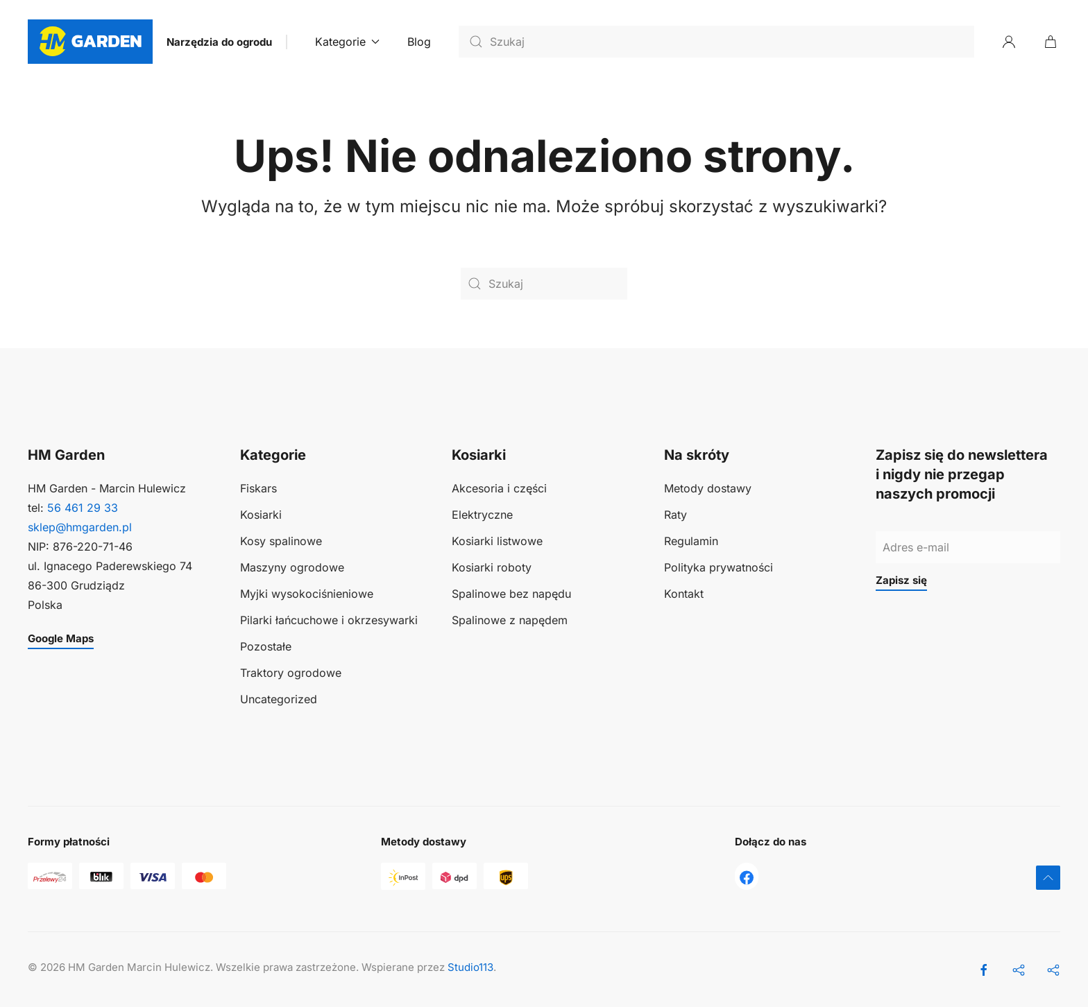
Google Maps (61, 638)
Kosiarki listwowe (497, 542)
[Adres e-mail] (968, 548)
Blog (419, 42)
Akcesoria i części (499, 489)
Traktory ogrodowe (290, 673)
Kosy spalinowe (281, 542)
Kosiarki (261, 515)
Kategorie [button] (347, 42)
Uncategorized (278, 700)
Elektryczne (482, 515)
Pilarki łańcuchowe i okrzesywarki (329, 621)
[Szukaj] (716, 42)
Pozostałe (265, 647)
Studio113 (470, 967)
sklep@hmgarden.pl (80, 528)
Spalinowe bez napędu (511, 594)
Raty (675, 515)
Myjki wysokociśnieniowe (306, 594)
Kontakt (684, 594)
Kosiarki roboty (492, 568)
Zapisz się (901, 580)
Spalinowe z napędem (510, 621)
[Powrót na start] (90, 41)
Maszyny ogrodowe (292, 568)
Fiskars (258, 489)
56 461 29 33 (82, 508)
